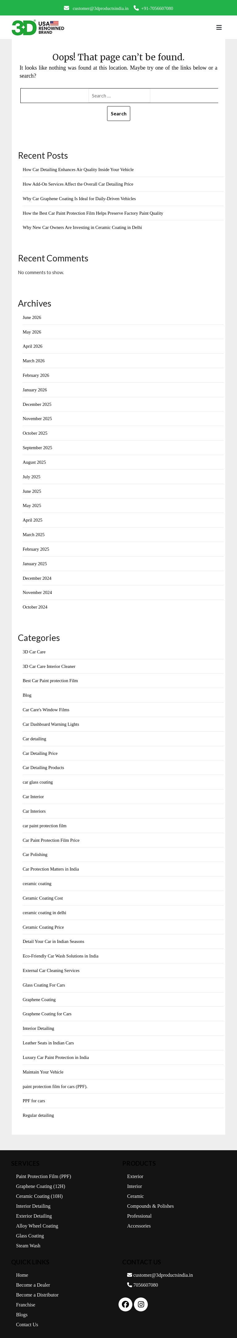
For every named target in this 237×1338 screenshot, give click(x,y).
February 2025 (36, 546)
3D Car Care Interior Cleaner (50, 662)
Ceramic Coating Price (44, 920)
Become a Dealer (33, 1276)
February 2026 (36, 374)
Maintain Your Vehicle (43, 1064)
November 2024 (37, 589)
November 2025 (37, 417)
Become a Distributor (37, 1286)
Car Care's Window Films (46, 705)
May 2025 (32, 503)
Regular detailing (39, 1107)
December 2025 (37, 402)
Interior (134, 1178)
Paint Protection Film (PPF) (43, 1168)
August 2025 (34, 460)
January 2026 (35, 388)
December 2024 (37, 574)
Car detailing (35, 734)
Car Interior (33, 791)
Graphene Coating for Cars (48, 1006)
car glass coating (38, 777)
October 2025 (35, 431)
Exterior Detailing (34, 1207)
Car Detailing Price (40, 748)
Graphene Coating (39, 992)
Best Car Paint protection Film (51, 676)
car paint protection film (45, 820)
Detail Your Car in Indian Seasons (54, 935)
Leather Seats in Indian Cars (49, 1035)
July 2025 (32, 474)
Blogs (21, 1306)
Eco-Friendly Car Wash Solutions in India (61, 949)
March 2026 (34, 359)
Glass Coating (30, 1227)
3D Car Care (34, 648)
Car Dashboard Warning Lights (51, 719)
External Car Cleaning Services (52, 963)
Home (22, 1266)
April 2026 (33, 345)
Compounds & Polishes (150, 1197)
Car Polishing (35, 848)
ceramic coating (37, 877)
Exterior (135, 1168)
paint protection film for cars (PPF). (56, 1078)
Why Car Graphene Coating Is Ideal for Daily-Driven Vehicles (80, 198)
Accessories (139, 1217)
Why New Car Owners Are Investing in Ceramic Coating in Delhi (84, 227)
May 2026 (32, 331)
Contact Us (27, 1316)
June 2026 (32, 316)
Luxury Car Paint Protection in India (56, 1050)
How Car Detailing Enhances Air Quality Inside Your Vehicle (79, 169)
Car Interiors (34, 805)
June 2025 (32, 488)
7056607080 (142, 1276)
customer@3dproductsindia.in (96, 8)
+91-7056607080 (153, 8)
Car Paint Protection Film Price (52, 834)
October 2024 (35, 603)
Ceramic (135, 1187)
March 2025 (34, 531)
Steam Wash (28, 1237)
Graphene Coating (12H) (40, 1178)
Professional (139, 1207)
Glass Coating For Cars (44, 978)
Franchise (25, 1296)
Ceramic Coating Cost (43, 891)
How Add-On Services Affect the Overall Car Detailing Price (79, 183)
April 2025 (33, 517)
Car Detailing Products (44, 762)
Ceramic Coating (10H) (39, 1187)
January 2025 (35, 560)
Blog (27, 691)
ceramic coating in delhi (45, 906)
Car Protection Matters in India (51, 863)
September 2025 (38, 445)
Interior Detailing (39, 1021)
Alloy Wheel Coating (37, 1217)
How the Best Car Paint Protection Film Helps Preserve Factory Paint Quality (94, 212)
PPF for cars (34, 1093)
